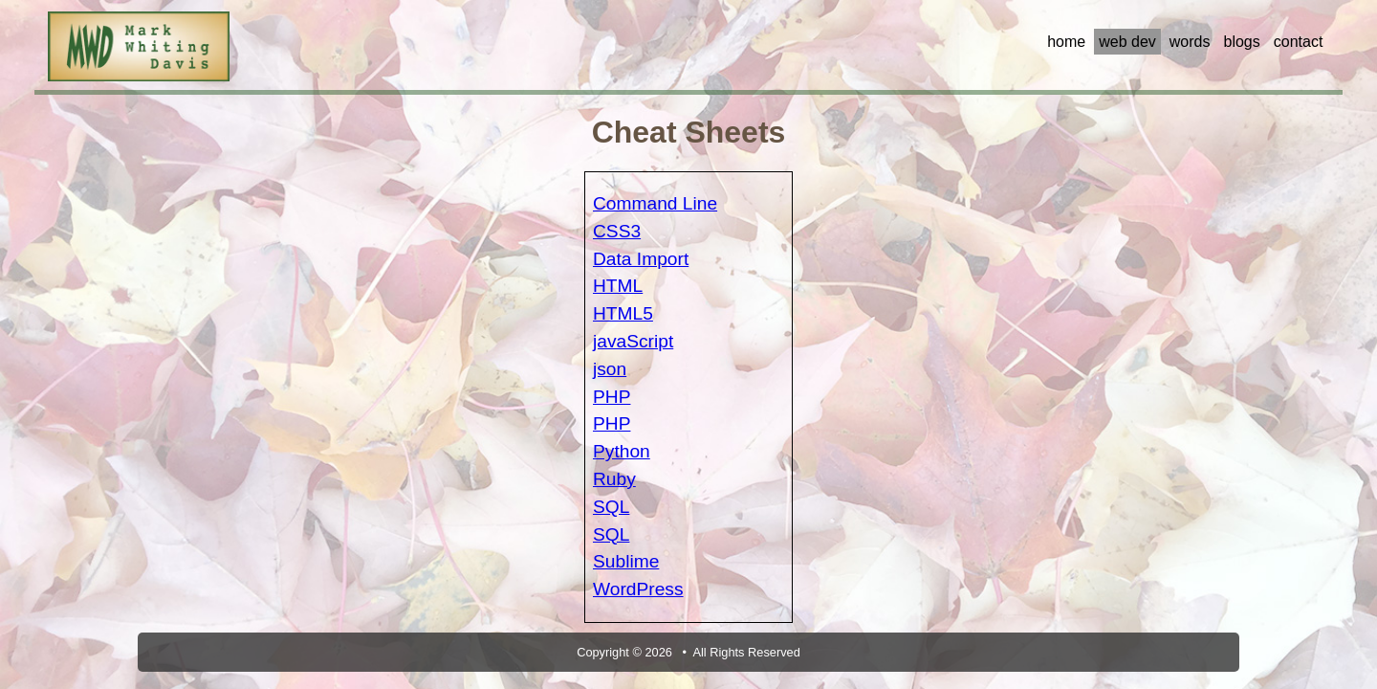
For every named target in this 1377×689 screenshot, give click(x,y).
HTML (618, 286)
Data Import (640, 259)
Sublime (626, 561)
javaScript (633, 341)
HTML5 (623, 313)
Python (621, 451)
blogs (1241, 41)
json (609, 369)
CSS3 (617, 231)
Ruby (614, 479)
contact (1298, 41)
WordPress (638, 589)
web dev (1127, 41)
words (1190, 41)
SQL (611, 507)
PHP (611, 397)
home (1066, 41)
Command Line (655, 203)
